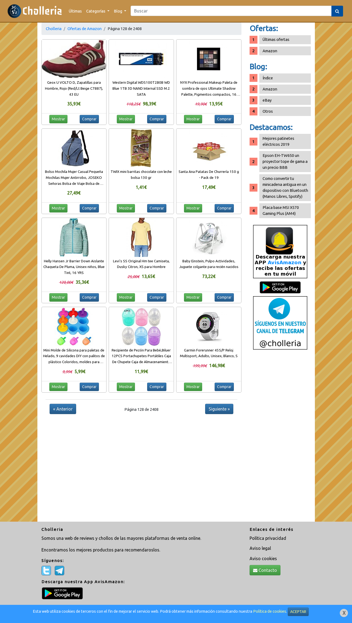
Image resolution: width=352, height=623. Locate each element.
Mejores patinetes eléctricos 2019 (278, 141)
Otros (268, 111)
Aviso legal (260, 548)
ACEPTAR (298, 611)
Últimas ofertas (276, 39)
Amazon (270, 51)
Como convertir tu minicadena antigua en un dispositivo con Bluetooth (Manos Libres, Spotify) (285, 187)
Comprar (89, 119)
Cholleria (54, 28)
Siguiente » (219, 408)
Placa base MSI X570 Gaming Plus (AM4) (281, 210)
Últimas (75, 11)
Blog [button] (118, 11)
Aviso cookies (263, 558)
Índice (268, 78)
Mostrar (58, 119)
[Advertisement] (280, 437)
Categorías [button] (96, 11)
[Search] (231, 11)
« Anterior (63, 408)
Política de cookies (269, 611)
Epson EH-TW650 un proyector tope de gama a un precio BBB (285, 161)
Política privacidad (268, 538)
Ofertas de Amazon (84, 28)
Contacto (265, 570)
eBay (267, 100)
